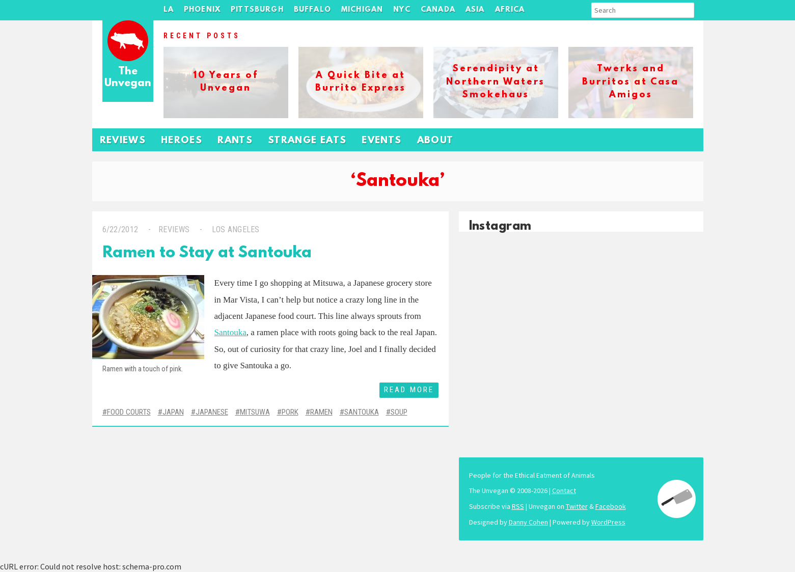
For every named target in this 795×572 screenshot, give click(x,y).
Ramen (321, 412)
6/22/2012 (120, 229)
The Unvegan (127, 78)
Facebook (610, 506)
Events (381, 140)
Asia (475, 10)
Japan (173, 412)
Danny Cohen (528, 522)
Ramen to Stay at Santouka (207, 253)
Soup (399, 412)
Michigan (362, 10)
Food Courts (129, 412)
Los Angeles (235, 229)
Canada (438, 10)
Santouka (230, 332)
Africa (510, 10)
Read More (409, 389)
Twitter (577, 506)
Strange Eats (307, 140)
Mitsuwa (255, 412)
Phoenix (202, 10)
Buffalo (312, 10)
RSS (518, 506)
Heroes (181, 140)
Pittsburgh (257, 10)
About (435, 140)
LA (168, 10)
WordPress (608, 522)
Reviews (123, 140)
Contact (564, 490)
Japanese (212, 412)
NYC (401, 10)
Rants (235, 140)
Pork (290, 412)
